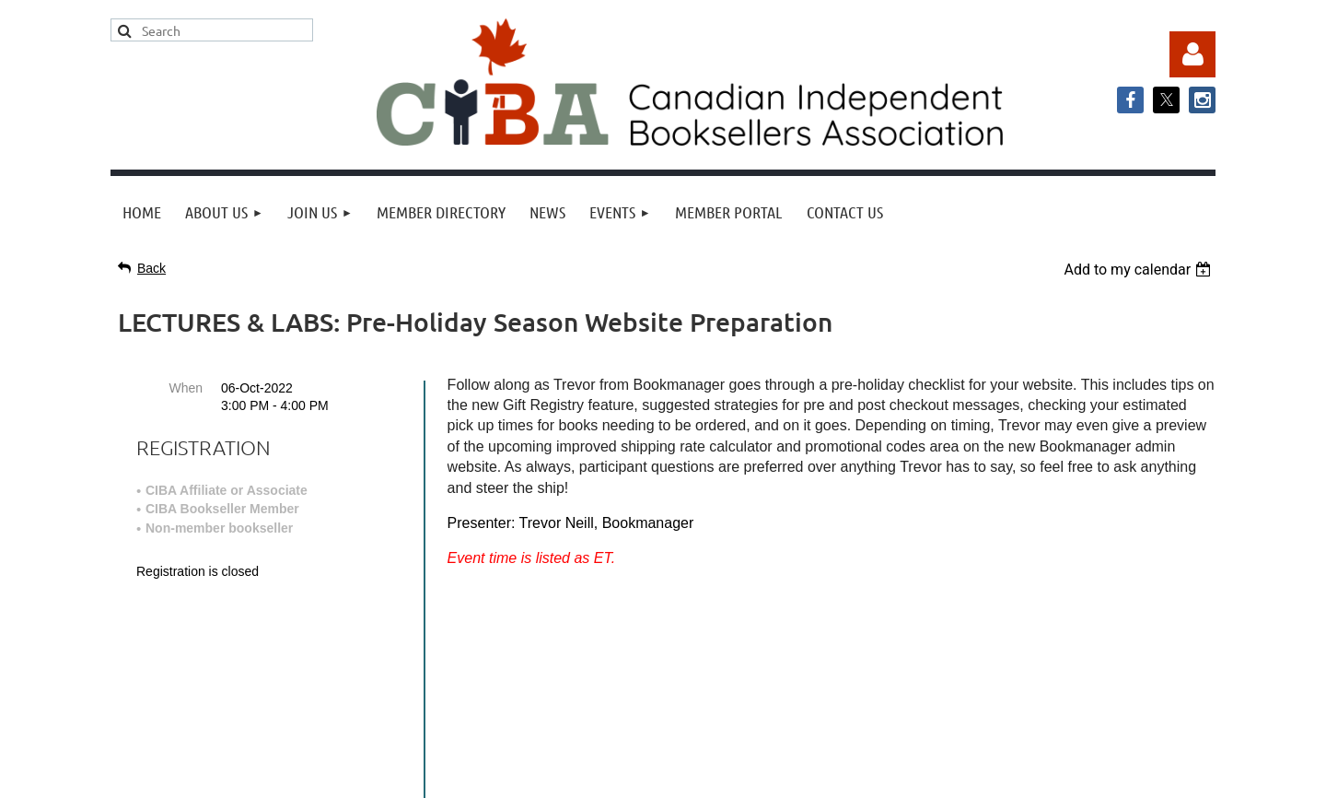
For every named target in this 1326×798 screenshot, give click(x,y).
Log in (1192, 54)
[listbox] (1140, 269)
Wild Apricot (1028, 774)
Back (151, 268)
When (186, 388)
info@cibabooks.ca (662, 627)
